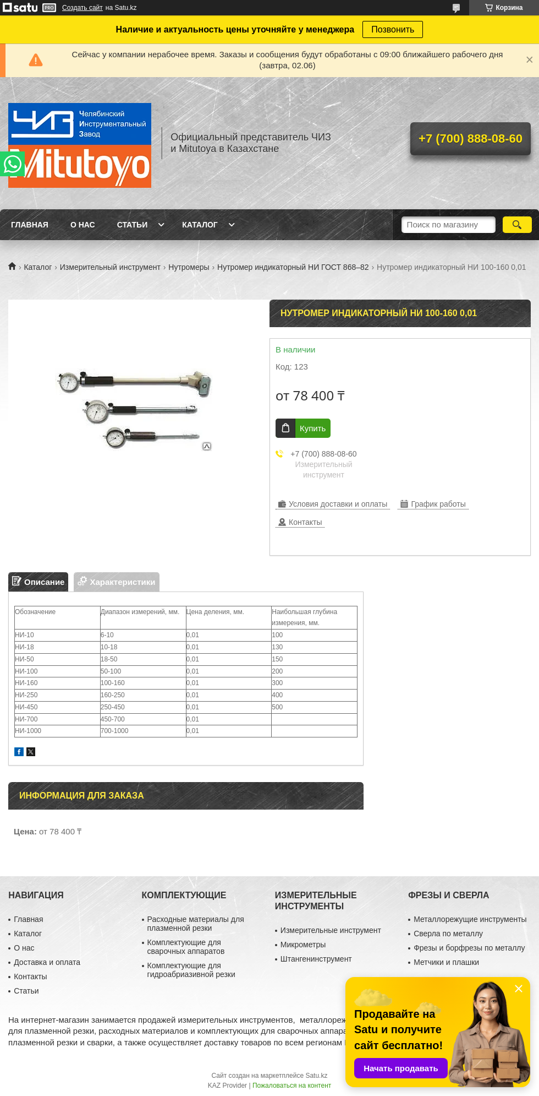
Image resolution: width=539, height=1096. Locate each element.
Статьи (132, 224)
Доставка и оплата (47, 962)
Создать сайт (82, 8)
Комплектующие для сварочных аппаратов (186, 947)
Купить (313, 428)
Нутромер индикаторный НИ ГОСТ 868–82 (293, 267)
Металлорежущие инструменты (470, 919)
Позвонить (392, 29)
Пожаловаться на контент (291, 1085)
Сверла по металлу (448, 933)
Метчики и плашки (446, 962)
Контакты (30, 976)
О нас (82, 224)
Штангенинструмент (316, 958)
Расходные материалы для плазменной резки (195, 923)
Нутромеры (188, 267)
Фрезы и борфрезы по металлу (469, 947)
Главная (29, 224)
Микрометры (303, 944)
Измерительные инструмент (330, 930)
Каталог (200, 224)
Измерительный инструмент (110, 267)
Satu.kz (316, 1075)
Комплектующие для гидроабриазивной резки (191, 970)
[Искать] (517, 224)
